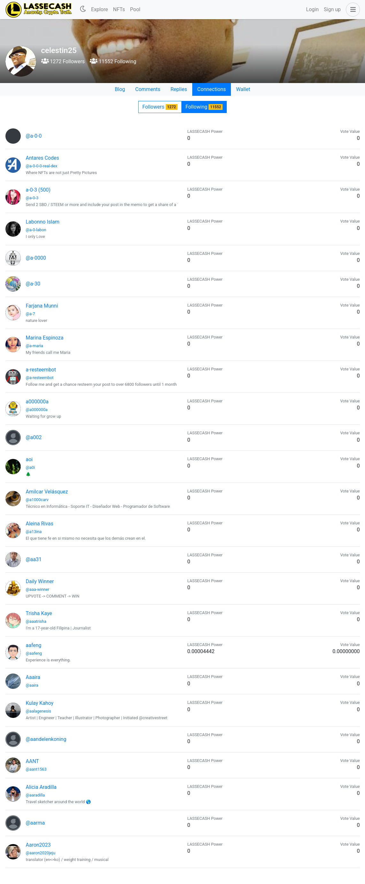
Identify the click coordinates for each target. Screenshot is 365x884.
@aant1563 (36, 769)
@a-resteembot (40, 377)
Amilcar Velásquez (47, 492)
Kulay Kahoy (40, 703)
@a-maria (34, 345)
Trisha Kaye (39, 613)
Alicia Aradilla (41, 787)
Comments (147, 89)
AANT (32, 761)
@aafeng (34, 653)
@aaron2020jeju (41, 852)
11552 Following (113, 61)
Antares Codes (42, 158)
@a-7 (30, 313)
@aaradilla (35, 795)
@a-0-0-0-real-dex (41, 166)
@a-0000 (36, 258)
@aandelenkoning (46, 739)
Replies (179, 89)
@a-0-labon (36, 229)
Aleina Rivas (40, 524)
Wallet (243, 89)
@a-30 (33, 284)
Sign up (332, 9)
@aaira (32, 685)
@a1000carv (37, 499)
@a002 (34, 437)
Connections (211, 89)
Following (204, 107)
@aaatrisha (36, 621)
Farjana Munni (42, 306)
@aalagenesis (38, 711)
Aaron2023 (38, 845)
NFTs (119, 9)
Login (312, 9)
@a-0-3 (32, 197)
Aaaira (33, 677)
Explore (99, 9)
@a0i (30, 467)
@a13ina (34, 531)
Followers (160, 107)
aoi (29, 459)
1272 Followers (63, 61)
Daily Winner (40, 581)
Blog (120, 89)
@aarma (35, 823)
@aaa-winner (37, 589)
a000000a (37, 402)
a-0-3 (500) (38, 190)
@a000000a (37, 409)
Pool (135, 9)
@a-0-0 (34, 136)
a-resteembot (41, 370)
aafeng (34, 645)
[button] (351, 10)
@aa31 (34, 559)
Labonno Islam (42, 222)
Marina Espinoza (45, 338)
